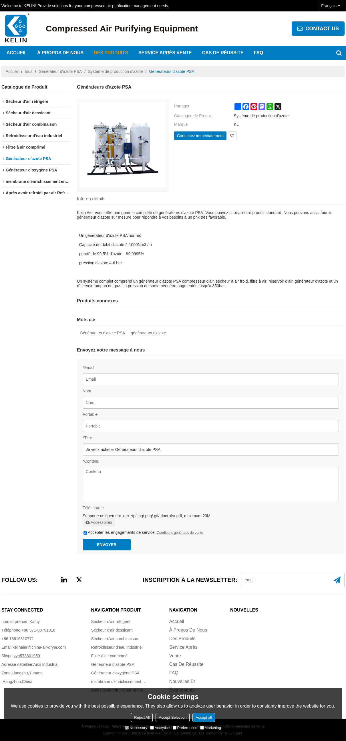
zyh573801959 (27, 656)
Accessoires (98, 522)
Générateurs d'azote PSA (102, 333)
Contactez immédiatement (200, 135)
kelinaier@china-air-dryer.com (39, 647)
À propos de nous (60, 52)
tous (28, 71)
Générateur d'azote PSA (60, 71)
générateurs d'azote (148, 333)
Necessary (136, 728)
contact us (322, 28)
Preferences (185, 728)
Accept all (204, 717)
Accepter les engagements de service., (143, 532)
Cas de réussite (223, 52)
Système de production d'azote (115, 71)
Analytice (160, 728)
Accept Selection (172, 717)
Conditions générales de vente (180, 533)
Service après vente (165, 52)
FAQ (258, 52)
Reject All (142, 717)
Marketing (210, 728)
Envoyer (106, 544)
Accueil (17, 52)
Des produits (111, 52)
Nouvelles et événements (182, 685)
